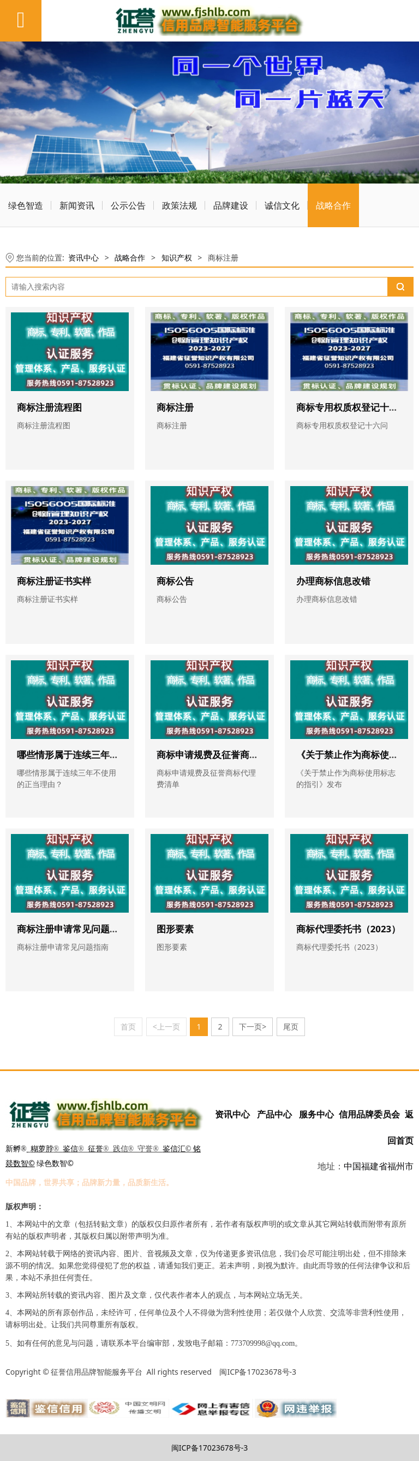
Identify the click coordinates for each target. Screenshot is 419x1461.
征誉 (95, 1149)
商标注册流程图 (49, 407)
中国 (352, 1166)
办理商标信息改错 (333, 581)
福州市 (400, 1166)
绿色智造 (25, 205)
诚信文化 (282, 205)
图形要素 (175, 928)
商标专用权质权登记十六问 (352, 407)
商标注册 (175, 407)
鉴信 (70, 1149)
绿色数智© (55, 1163)
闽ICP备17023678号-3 (209, 1447)
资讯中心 (83, 257)
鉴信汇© (177, 1149)
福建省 (374, 1166)
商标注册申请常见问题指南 (72, 928)
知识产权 (176, 257)
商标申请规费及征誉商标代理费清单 (231, 754)
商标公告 (175, 581)
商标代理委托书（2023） (348, 928)
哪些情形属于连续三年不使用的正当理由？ (105, 754)
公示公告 (128, 205)
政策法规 (179, 205)
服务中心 (316, 1114)
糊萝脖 (42, 1149)
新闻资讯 (76, 205)
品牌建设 (230, 205)
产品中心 (274, 1114)
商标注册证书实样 (54, 581)
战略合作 (333, 205)
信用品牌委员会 (370, 1114)
